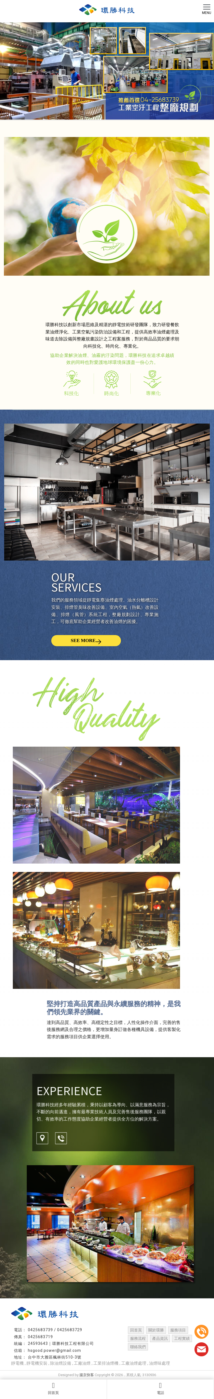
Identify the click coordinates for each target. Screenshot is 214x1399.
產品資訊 (160, 1338)
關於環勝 (156, 1330)
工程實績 (182, 1338)
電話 (160, 1388)
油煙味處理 (159, 1363)
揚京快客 (86, 1375)
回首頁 (53, 1388)
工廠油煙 (82, 1363)
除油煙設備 (60, 1363)
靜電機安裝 (36, 1363)
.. (124, 1375)
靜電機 (17, 1363)
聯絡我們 (138, 1347)
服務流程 (138, 1338)
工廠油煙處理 (133, 1363)
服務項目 (178, 1330)
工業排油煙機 (105, 1363)
